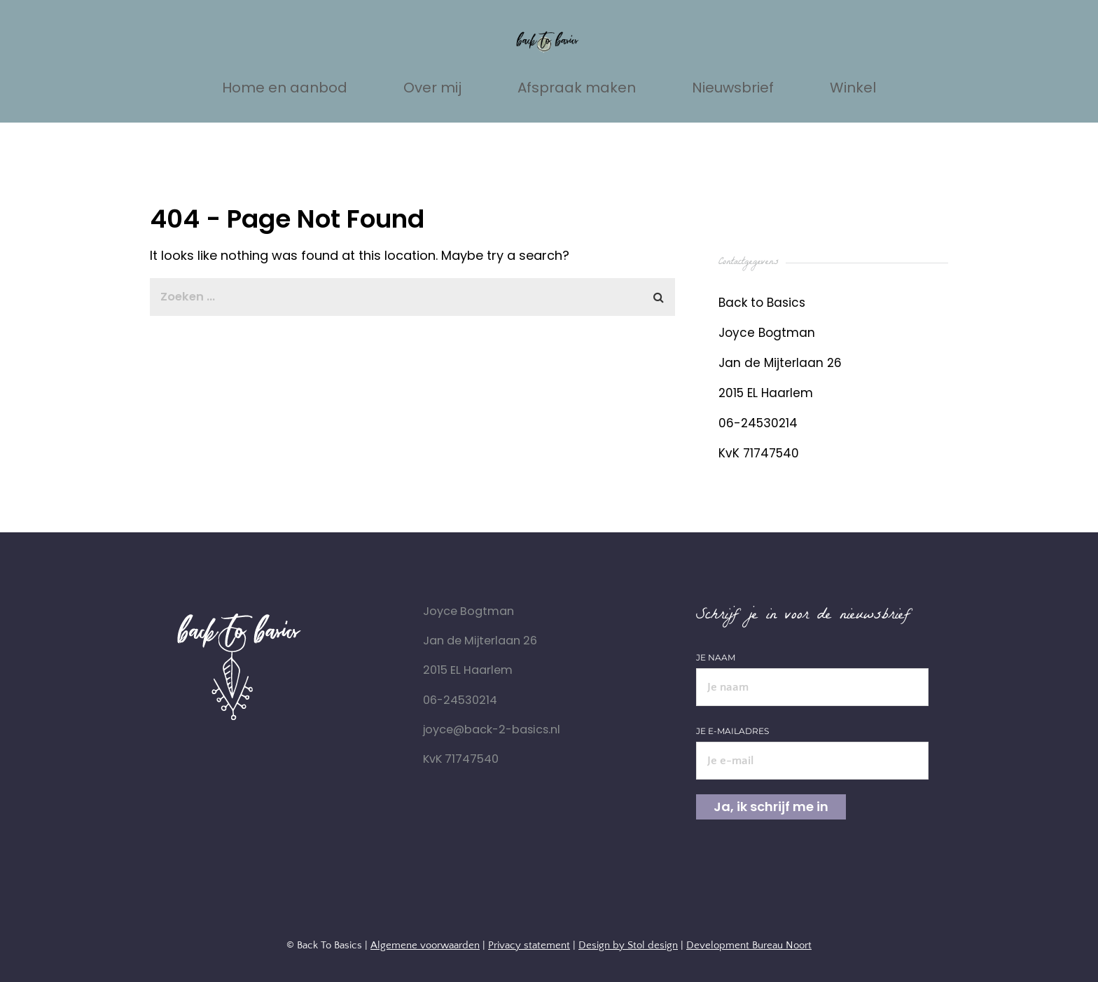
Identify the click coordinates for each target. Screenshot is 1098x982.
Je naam (812, 672)
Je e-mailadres (812, 746)
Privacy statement (529, 945)
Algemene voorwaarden (425, 945)
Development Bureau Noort (749, 945)
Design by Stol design (628, 945)
